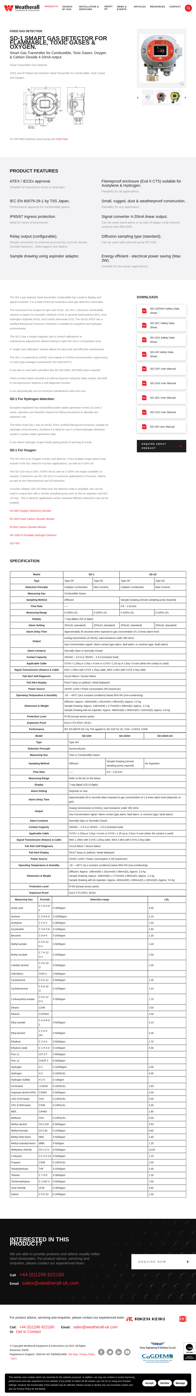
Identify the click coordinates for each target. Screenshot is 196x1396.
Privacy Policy (24, 1389)
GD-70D (15, 543)
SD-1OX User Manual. (159, 412)
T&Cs (13, 1358)
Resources (157, 6)
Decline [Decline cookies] (164, 1383)
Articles (140, 6)
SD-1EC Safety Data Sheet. (158, 325)
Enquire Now (152, 1261)
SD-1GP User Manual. (159, 368)
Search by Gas (67, 8)
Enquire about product (154, 446)
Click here (62, 138)
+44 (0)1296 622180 (41, 1274)
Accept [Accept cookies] (149, 1383)
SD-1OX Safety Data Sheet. (158, 339)
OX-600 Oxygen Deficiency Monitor (30, 510)
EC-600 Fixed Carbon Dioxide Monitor (32, 518)
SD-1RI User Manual (158, 426)
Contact (175, 6)
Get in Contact (28, 1331)
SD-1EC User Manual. (159, 397)
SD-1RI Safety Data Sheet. (157, 354)
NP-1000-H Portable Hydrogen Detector (33, 535)
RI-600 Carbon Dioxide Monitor (28, 526)
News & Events (122, 8)
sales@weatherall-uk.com (50, 1283)
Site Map (72, 1354)
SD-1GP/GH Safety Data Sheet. (160, 310)
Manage (180, 1383)
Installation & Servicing (89, 8)
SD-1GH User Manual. (159, 383)
